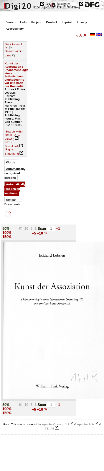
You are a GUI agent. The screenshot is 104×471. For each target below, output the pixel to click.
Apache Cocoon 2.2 (55, 424)
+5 (34, 233)
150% (7, 237)
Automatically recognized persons (14, 173)
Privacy (81, 22)
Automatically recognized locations (14, 189)
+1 (58, 228)
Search (10, 22)
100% (7, 233)
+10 (40, 233)
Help (23, 22)
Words (10, 162)
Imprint (67, 22)
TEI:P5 (49, 428)
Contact (51, 22)
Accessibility (15, 28)
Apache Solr (85, 424)
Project (36, 22)
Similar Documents (12, 202)
